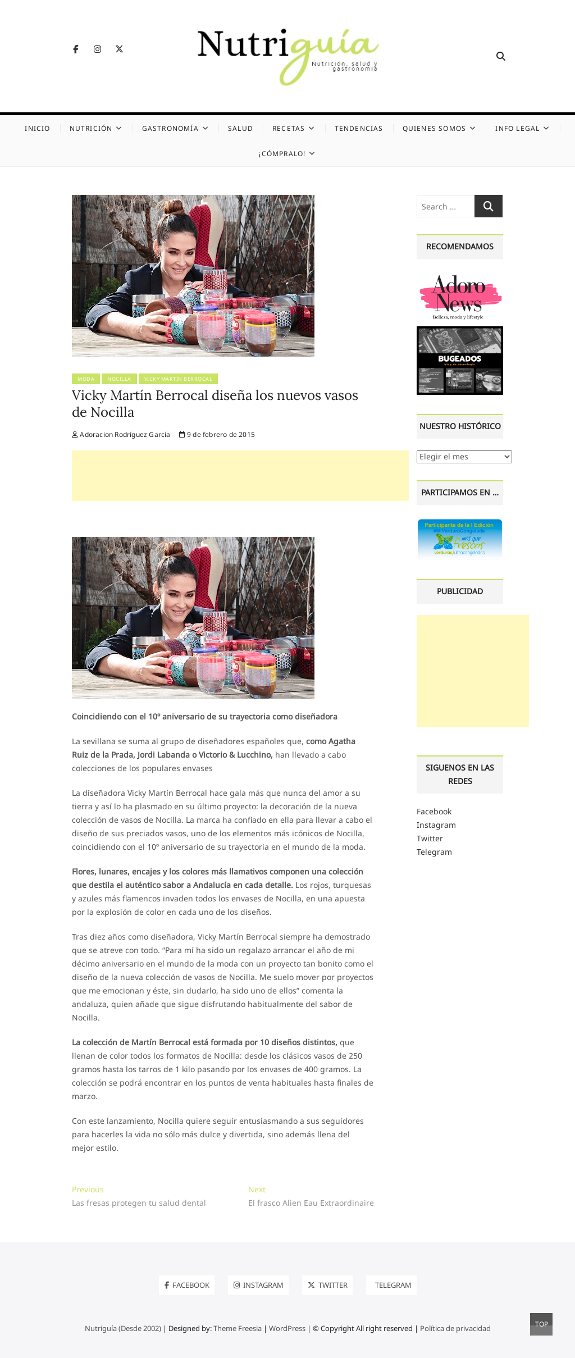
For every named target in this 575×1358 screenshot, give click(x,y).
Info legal (517, 128)
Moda (85, 378)
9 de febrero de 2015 (217, 434)
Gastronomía (170, 128)
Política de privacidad (455, 1328)
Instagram (436, 824)
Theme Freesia (237, 1328)
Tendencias (359, 128)
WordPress (287, 1328)
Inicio (37, 128)
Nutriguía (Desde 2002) (123, 1328)
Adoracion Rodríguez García (121, 434)
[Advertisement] (240, 475)
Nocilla (119, 378)
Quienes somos (435, 128)
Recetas (288, 128)
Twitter (430, 838)
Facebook (434, 811)
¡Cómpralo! (282, 153)
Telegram (434, 851)
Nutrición (91, 128)
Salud (240, 128)
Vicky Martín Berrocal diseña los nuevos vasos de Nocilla (215, 403)
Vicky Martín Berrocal (178, 378)
